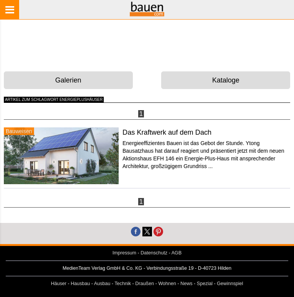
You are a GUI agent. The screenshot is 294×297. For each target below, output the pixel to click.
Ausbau (102, 283)
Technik (122, 283)
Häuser (59, 283)
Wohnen (167, 283)
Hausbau (80, 283)
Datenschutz (153, 253)
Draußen (144, 283)
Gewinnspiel (230, 283)
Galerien (68, 80)
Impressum (124, 253)
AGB (177, 253)
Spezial (204, 283)
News (186, 283)
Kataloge (225, 80)
